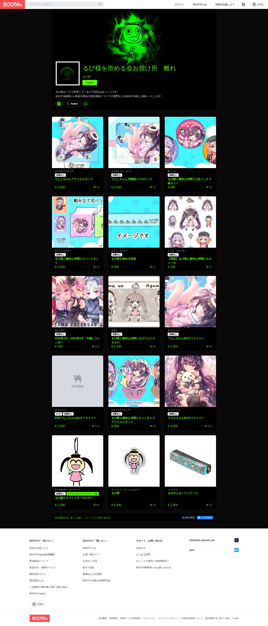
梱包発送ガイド (37, 574)
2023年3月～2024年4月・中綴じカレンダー (77, 340)
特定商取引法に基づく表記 (217, 618)
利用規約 (113, 618)
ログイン (179, 4)
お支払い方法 (90, 561)
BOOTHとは (199, 4)
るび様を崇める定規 (123, 258)
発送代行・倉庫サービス (42, 567)
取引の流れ (89, 567)
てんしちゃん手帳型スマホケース (131, 179)
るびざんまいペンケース (183, 493)
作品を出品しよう (224, 4)
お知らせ (141, 548)
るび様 (86, 76)
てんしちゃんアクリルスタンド (74, 179)
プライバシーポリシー (169, 618)
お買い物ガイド (91, 554)
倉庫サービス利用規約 (130, 618)
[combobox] (65, 4)
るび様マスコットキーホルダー (74, 498)
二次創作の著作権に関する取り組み (48, 587)
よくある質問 (143, 554)
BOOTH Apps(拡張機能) (42, 554)
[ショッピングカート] (243, 4)
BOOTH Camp (37, 593)
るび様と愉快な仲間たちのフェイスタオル (133, 340)
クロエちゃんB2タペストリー (186, 417)
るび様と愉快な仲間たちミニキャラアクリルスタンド (133, 419)
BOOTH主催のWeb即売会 (96, 580)
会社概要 (102, 618)
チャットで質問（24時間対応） (153, 561)
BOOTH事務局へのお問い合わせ (153, 567)
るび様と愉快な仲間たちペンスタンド (77, 260)
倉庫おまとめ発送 (92, 574)
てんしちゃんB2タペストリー (186, 338)
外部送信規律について (192, 618)
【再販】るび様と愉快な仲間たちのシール (189, 260)
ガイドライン (150, 618)
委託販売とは (36, 580)
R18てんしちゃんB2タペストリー (75, 417)
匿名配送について (39, 561)
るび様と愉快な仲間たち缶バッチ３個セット (189, 181)
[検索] (100, 4)
